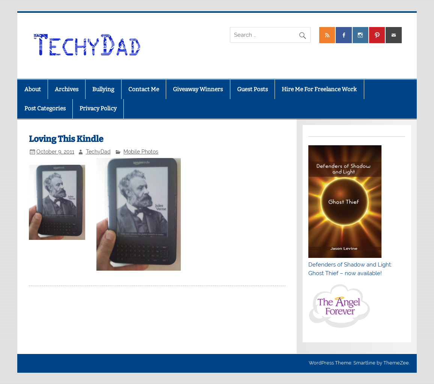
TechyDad (98, 152)
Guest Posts (252, 89)
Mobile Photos (140, 152)
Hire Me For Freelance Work (319, 89)
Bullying (103, 89)
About (32, 89)
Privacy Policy (98, 108)
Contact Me (143, 89)
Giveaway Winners (198, 89)
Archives (66, 89)
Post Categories (45, 108)
